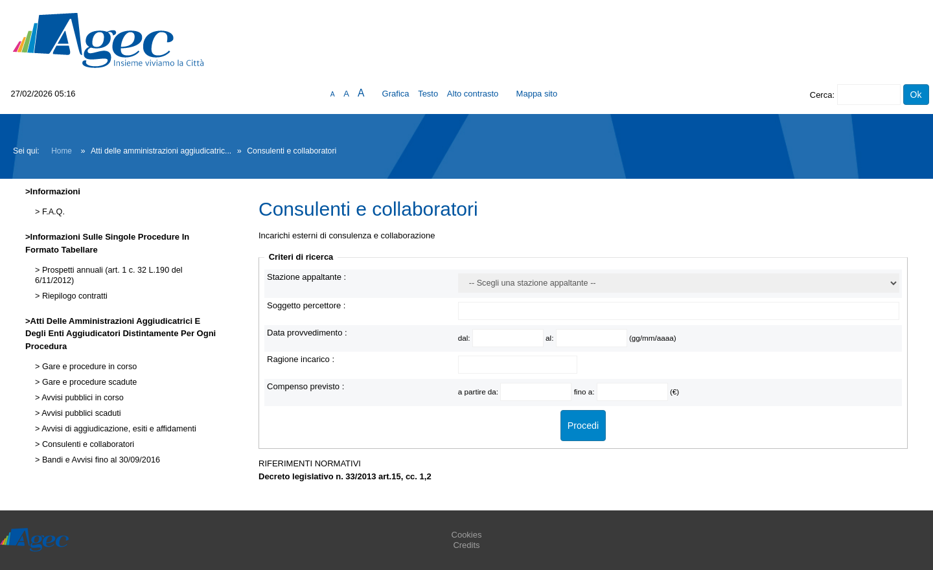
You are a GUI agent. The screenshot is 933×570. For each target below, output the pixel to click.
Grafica (395, 93)
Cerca (821, 95)
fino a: (585, 391)
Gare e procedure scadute (88, 382)
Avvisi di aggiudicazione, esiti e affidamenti (118, 428)
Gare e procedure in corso (88, 366)
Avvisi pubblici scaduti (80, 413)
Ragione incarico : (300, 359)
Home (61, 150)
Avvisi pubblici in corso (81, 397)
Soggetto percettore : (306, 305)
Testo (428, 93)
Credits (466, 545)
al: (551, 338)
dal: (465, 338)
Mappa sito (537, 93)
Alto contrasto (473, 93)
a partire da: (479, 391)
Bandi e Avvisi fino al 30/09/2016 (100, 459)
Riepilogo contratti (73, 296)
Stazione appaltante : (306, 277)
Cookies (467, 535)
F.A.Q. (52, 211)
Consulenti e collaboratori (87, 444)
